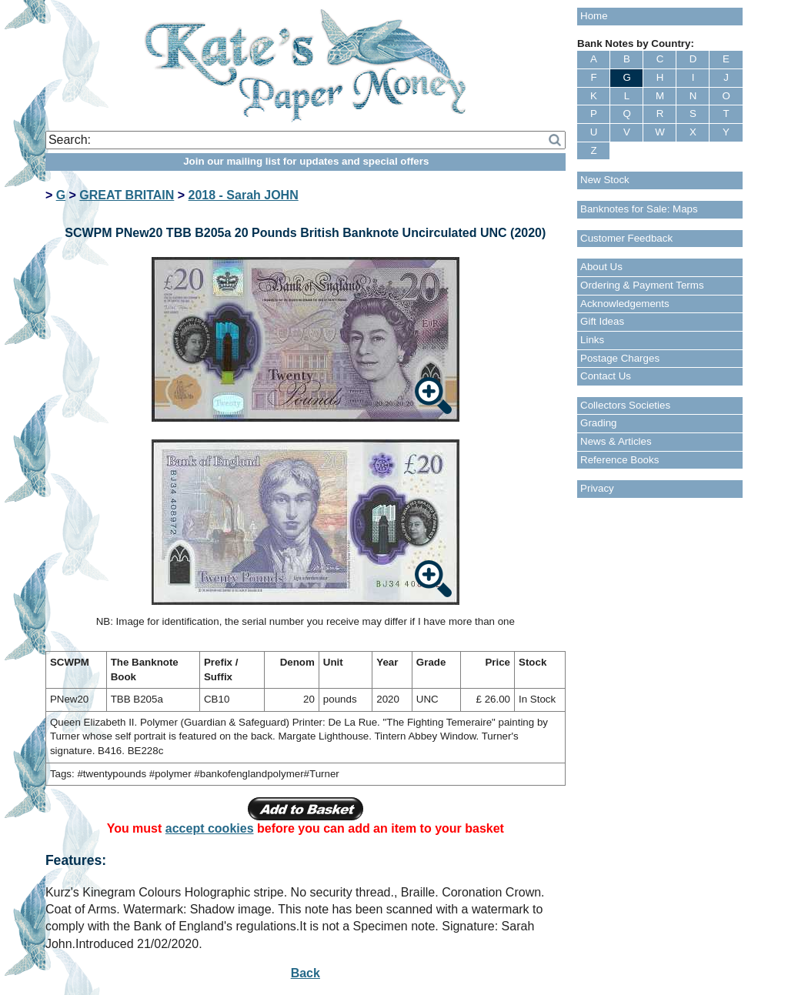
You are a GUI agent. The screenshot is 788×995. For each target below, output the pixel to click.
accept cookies (209, 828)
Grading (598, 423)
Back (305, 973)
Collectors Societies (625, 405)
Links (592, 340)
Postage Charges (619, 358)
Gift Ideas (602, 321)
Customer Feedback (626, 238)
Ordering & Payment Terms (642, 285)
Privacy (597, 488)
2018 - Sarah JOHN (244, 195)
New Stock (604, 179)
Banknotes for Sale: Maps (639, 209)
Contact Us (605, 376)
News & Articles (616, 441)
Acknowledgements (624, 303)
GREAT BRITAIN (126, 195)
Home (594, 16)
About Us (601, 266)
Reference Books (619, 460)
